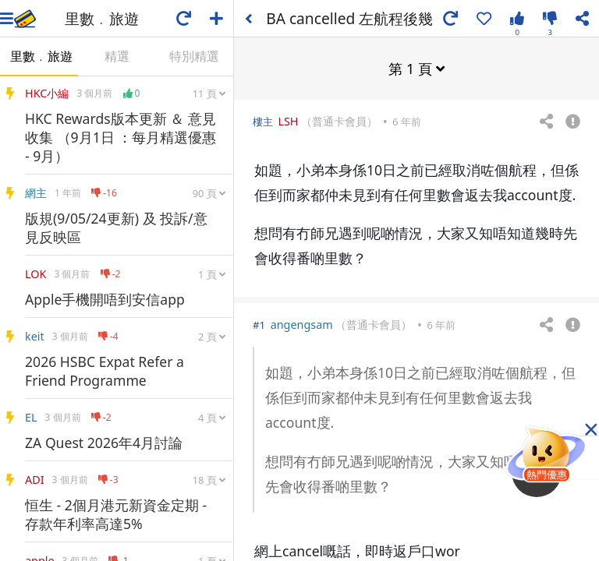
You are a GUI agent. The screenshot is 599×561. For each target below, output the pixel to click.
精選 (117, 56)
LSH (288, 120)
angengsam (302, 323)
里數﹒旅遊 (41, 56)
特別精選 (194, 56)
